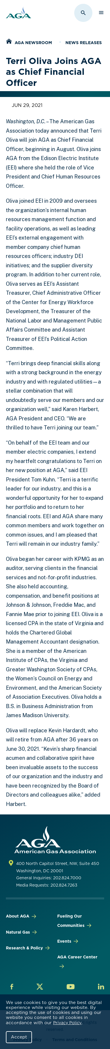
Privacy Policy (67, 1022)
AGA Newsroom (33, 42)
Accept (19, 1037)
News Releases (83, 42)
